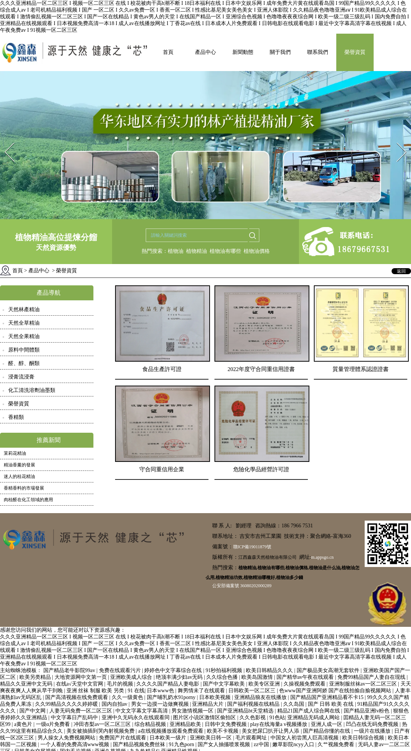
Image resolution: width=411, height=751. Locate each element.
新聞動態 (242, 52)
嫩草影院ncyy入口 (293, 744)
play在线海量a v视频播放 (279, 724)
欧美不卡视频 (223, 731)
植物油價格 (257, 251)
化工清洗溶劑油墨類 (31, 390)
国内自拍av (115, 704)
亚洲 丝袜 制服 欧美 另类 (96, 690)
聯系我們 (317, 52)
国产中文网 (33, 711)
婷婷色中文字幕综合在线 (173, 670)
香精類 (16, 417)
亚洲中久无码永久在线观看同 (136, 717)
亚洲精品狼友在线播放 (261, 697)
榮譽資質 (354, 52)
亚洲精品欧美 (186, 724)
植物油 (175, 251)
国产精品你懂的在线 (327, 731)
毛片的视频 (121, 684)
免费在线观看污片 (120, 670)
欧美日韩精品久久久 (270, 670)
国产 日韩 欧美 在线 (331, 704)
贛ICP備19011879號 (252, 546)
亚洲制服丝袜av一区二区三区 (363, 684)
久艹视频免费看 (337, 744)
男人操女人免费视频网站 (67, 738)
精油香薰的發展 (19, 465)
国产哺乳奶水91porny (172, 697)
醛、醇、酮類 (24, 363)
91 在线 (136, 690)
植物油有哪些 (225, 251)
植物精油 (196, 251)
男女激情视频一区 (193, 711)
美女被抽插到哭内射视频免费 (101, 731)
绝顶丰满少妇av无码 (180, 677)
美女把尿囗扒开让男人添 (271, 731)
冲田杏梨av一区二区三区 (103, 724)
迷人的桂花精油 (19, 476)
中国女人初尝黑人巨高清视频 (305, 738)
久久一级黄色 (128, 697)
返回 (401, 271)
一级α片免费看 (53, 724)
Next (397, 140)
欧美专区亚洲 (264, 684)
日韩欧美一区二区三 (252, 690)
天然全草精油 (24, 323)
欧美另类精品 (35, 677)
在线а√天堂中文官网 (80, 684)
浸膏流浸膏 (21, 377)
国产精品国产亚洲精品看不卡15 (327, 697)
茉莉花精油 (15, 453)
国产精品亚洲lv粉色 (367, 711)
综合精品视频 (151, 724)
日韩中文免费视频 (226, 724)
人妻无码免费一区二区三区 (81, 711)
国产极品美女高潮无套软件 (329, 670)
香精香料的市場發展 (24, 488)
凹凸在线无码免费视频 (373, 724)
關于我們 (280, 52)
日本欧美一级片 (168, 738)
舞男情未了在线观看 (202, 690)
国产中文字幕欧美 (224, 684)
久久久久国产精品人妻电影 (168, 684)
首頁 (168, 52)
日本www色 (161, 690)
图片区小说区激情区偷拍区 (205, 717)
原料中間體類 (24, 350)
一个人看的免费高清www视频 (75, 744)
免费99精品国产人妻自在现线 (372, 677)
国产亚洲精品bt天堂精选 (246, 711)
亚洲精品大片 (208, 704)
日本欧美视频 (215, 697)
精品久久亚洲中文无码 (27, 684)
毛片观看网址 (251, 738)
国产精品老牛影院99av (70, 670)
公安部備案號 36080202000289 (242, 585)
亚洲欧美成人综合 (132, 677)
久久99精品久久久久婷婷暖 (67, 704)
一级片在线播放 (373, 731)
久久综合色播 (222, 677)
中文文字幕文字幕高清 (142, 711)
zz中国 (262, 744)
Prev (5, 140)
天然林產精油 (24, 309)
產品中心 (205, 52)
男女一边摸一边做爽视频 (160, 704)
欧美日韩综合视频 (364, 738)
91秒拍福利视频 (225, 670)
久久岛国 (294, 704)
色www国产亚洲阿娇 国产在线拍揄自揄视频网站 (335, 690)
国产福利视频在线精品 (254, 704)
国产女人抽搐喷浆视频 (224, 744)
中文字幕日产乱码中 (75, 717)
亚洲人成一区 (327, 724)
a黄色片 (24, 724)
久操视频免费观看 (305, 684)
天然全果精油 (24, 336)
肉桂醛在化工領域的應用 (28, 499)
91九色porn (182, 744)
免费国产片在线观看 (123, 738)
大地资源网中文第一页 (81, 677)
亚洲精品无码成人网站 (314, 717)
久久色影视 (253, 717)
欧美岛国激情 (257, 677)
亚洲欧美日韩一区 (211, 738)
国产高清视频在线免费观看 (77, 697)
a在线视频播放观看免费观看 (171, 731)
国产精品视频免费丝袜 (140, 744)
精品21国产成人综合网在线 (309, 711)
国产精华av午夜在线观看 (305, 677)
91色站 (277, 717)
